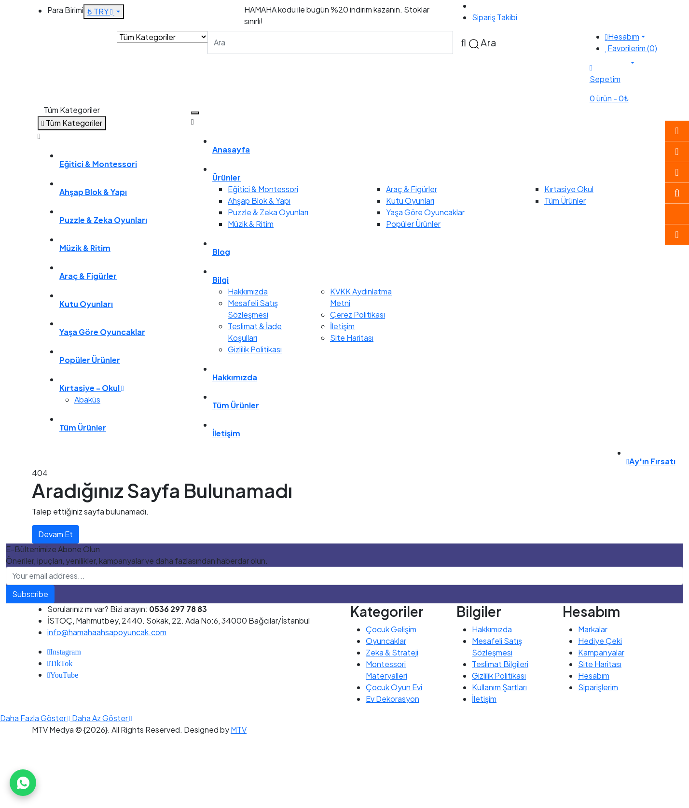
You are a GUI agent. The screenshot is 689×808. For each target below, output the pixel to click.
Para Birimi (65, 10)
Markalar (592, 629)
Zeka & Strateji (392, 652)
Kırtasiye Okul (568, 189)
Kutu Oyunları (410, 200)
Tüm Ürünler (565, 200)
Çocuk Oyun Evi (394, 687)
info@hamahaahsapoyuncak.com (106, 632)
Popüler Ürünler (413, 224)
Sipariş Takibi (494, 17)
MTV (239, 729)
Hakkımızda (248, 291)
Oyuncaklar (386, 641)
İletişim (342, 326)
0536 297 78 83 (500, 5)
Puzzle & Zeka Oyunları (268, 212)
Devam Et (55, 534)
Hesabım (593, 675)
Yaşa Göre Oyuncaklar (425, 212)
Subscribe (30, 594)
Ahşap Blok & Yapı (259, 200)
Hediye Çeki (600, 641)
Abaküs (87, 399)
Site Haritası (351, 338)
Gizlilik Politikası (255, 349)
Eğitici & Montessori (263, 189)
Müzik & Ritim (251, 224)
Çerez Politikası (357, 314)
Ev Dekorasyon (392, 699)
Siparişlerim (598, 687)
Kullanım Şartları (499, 687)
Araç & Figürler (411, 189)
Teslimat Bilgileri (500, 664)
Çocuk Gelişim (391, 629)
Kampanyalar (601, 652)
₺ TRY (100, 11)
